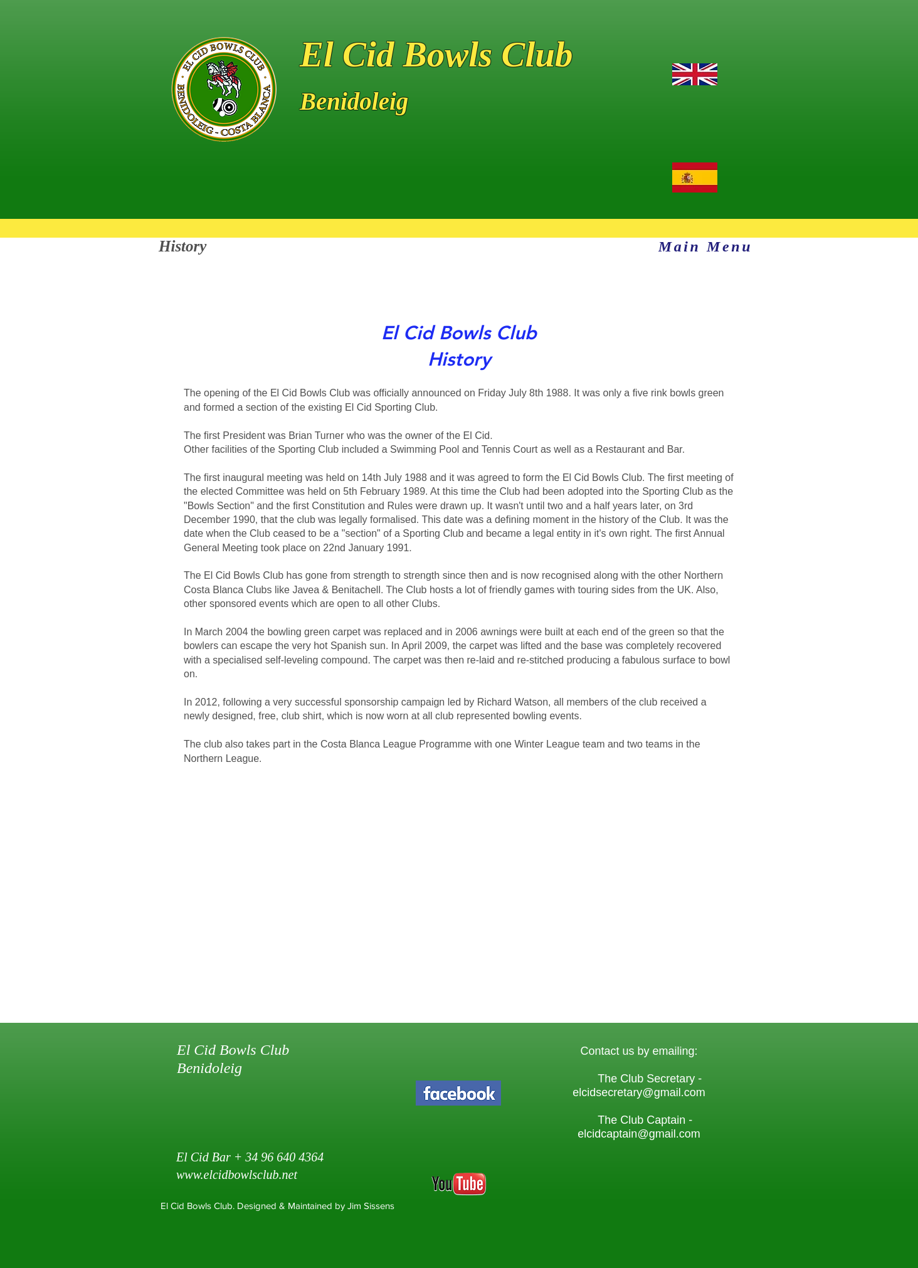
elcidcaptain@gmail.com (639, 1134)
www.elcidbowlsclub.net (236, 1174)
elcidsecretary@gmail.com (638, 1092)
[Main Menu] (705, 246)
